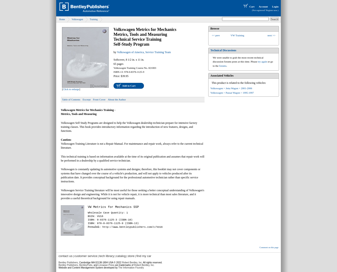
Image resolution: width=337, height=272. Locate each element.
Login (275, 6)
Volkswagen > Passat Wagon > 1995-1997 (232, 92)
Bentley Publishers (68, 262)
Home (62, 19)
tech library (106, 256)
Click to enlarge (71, 89)
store (131, 256)
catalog (121, 256)
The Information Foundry (131, 267)
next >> (271, 35)
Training (94, 19)
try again (262, 61)
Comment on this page (269, 247)
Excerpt (87, 99)
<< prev (216, 35)
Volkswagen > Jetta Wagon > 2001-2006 (231, 88)
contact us (65, 256)
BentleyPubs (85, 265)
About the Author (117, 99)
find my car (143, 256)
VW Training (237, 35)
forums (223, 65)
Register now (271, 10)
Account (263, 6)
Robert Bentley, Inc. (144, 265)
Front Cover (99, 99)
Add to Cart (129, 85)
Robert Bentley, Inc (132, 262)
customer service (85, 256)
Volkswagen (77, 19)
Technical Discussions (223, 50)
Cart (248, 6)
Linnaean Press (106, 265)
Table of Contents (71, 99)
